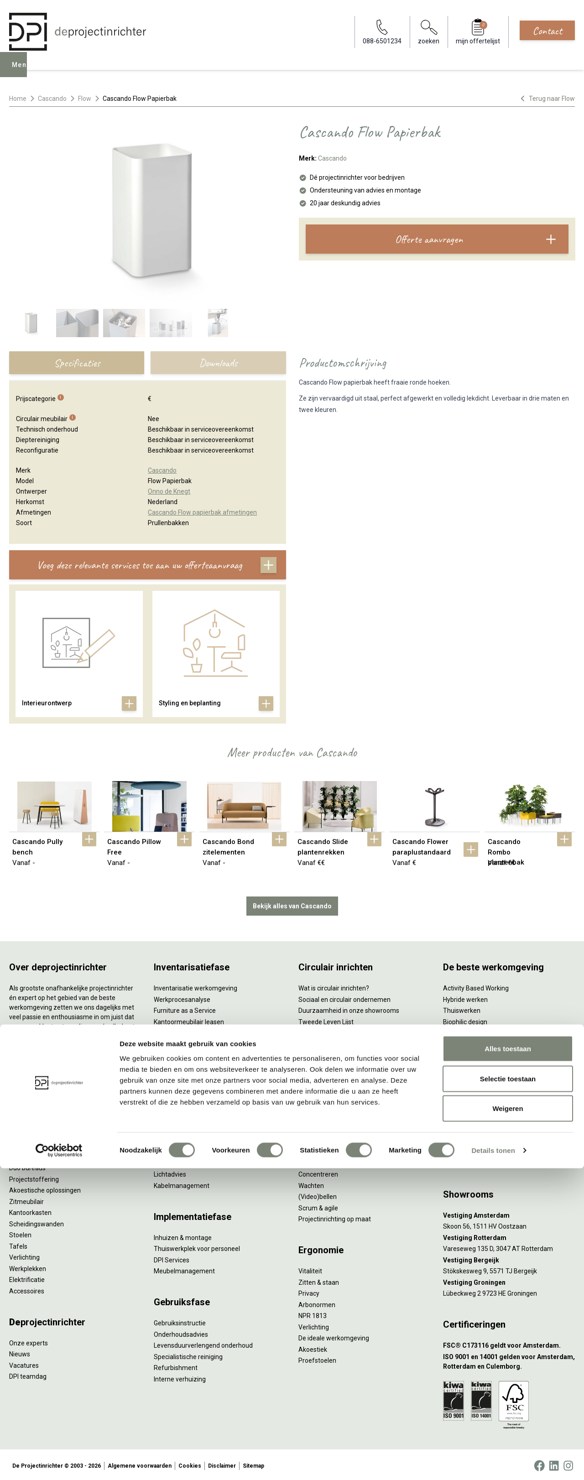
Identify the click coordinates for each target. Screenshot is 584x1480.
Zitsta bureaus (30, 1154)
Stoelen (20, 1233)
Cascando (52, 98)
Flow (84, 98)
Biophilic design (465, 1019)
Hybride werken (465, 997)
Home (17, 98)
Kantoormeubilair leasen (189, 1019)
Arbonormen (316, 1302)
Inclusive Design (466, 1064)
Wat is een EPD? (321, 1098)
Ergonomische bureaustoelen (51, 1143)
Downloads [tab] (218, 363)
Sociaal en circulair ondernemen (344, 997)
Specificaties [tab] (77, 363)
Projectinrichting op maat (334, 1217)
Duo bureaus (27, 1166)
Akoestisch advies (180, 1150)
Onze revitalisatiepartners (335, 1031)
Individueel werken (325, 1161)
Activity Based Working (476, 986)
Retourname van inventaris (193, 1053)
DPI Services (171, 1257)
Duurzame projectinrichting (337, 1053)
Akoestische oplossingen (45, 1188)
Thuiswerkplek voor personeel (197, 1247)
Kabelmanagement (181, 1183)
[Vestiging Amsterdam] (509, 1213)
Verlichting (24, 1255)
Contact (547, 30)
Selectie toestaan (508, 1390)
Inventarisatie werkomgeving (195, 986)
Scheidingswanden (36, 1221)
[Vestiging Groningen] (509, 1280)
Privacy (308, 1291)
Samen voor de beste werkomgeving (351, 1064)
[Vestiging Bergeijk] (509, 1258)
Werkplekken (27, 1266)
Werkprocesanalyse (182, 997)
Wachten (311, 1183)
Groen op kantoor (468, 1042)
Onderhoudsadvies (181, 1332)
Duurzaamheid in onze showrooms (348, 1008)
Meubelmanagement (184, 1269)
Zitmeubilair (26, 1199)
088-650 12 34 (468, 1150)
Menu (22, 71)
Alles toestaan (508, 1360)
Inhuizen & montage (183, 1235)
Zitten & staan (318, 1280)
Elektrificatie (27, 1278)
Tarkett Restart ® (323, 1042)
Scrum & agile (318, 1205)
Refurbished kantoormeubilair (197, 1042)
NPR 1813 (312, 1314)
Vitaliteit (310, 1269)
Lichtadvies (170, 1172)
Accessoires (26, 1288)
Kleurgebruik (461, 1031)
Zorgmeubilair (463, 1086)
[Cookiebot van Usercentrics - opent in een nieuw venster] (59, 1462)
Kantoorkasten (30, 1210)
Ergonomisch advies (183, 1161)
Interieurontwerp (178, 1116)
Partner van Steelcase (475, 1053)
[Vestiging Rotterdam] (509, 1235)
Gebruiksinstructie (180, 1321)
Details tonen (493, 1462)
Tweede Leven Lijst (326, 1019)
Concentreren (318, 1172)
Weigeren (507, 1420)
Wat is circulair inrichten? (333, 986)
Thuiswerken (461, 1008)
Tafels (18, 1244)
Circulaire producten (327, 1086)
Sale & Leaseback (179, 1031)
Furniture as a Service (185, 1008)
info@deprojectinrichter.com (488, 1161)
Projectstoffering (34, 1177)
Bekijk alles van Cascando (292, 903)
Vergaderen (315, 1150)
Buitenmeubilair (466, 1075)
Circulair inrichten (178, 1138)
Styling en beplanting (184, 1127)
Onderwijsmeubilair (471, 1098)
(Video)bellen (317, 1195)
